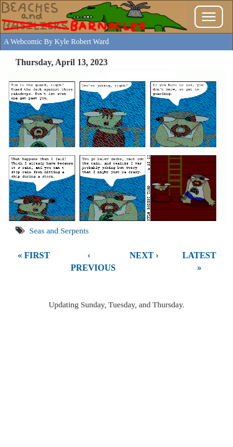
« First (34, 255)
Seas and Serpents (59, 230)
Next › (143, 255)
